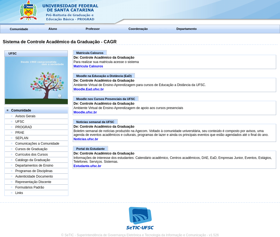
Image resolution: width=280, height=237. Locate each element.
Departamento (186, 28)
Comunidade (19, 29)
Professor (93, 28)
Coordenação (138, 28)
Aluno (52, 28)
